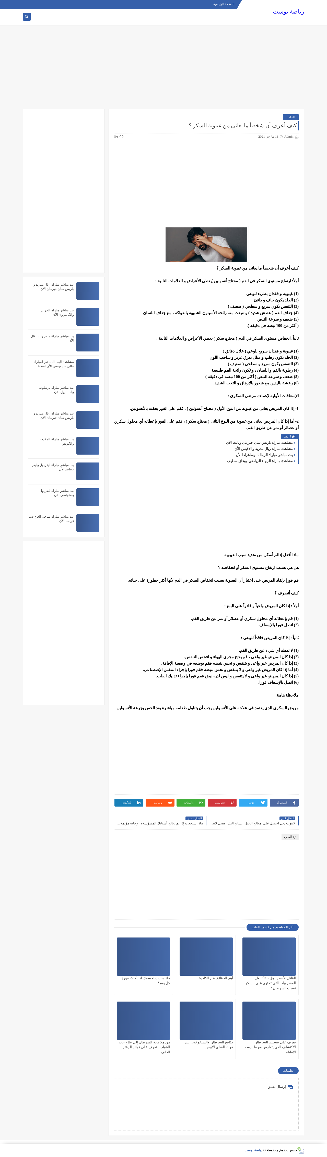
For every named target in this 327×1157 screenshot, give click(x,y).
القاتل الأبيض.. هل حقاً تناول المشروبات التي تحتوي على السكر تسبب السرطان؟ (270, 983)
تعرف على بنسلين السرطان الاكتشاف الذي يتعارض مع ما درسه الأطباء (270, 1047)
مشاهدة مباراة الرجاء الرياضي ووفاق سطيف (260, 461)
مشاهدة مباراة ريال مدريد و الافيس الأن (264, 449)
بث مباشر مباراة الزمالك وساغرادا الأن (264, 455)
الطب (291, 117)
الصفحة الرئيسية (223, 4)
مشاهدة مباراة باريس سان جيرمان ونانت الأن (259, 443)
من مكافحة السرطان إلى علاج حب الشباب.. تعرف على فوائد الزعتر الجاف (144, 1047)
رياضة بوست (288, 11)
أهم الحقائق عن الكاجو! (216, 978)
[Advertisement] (163, 69)
